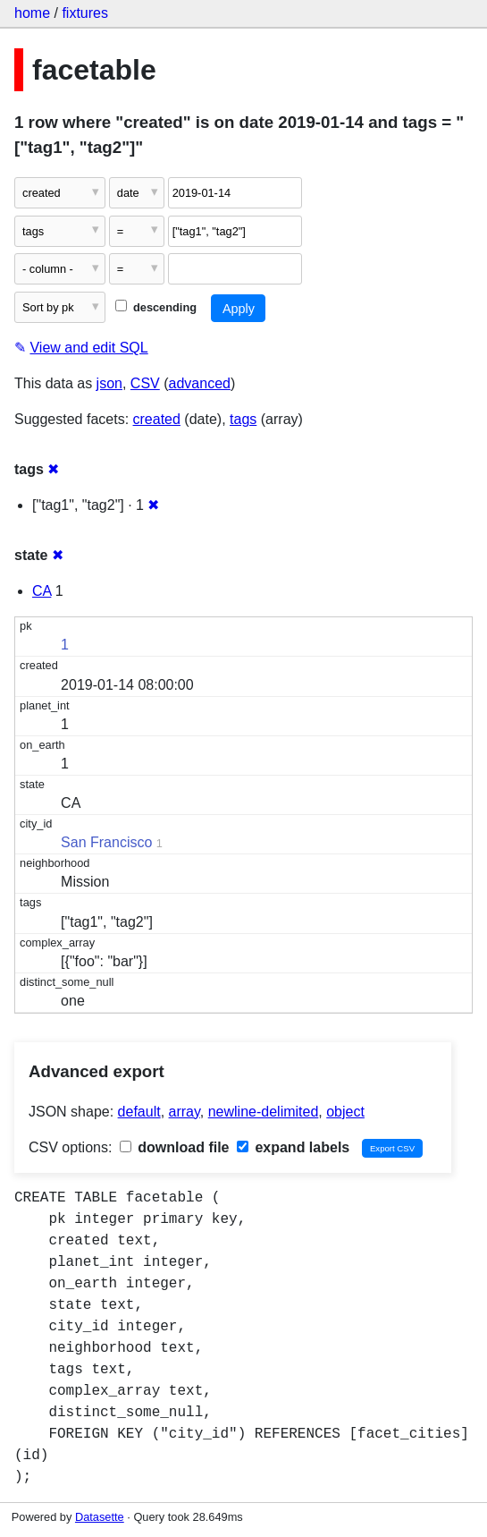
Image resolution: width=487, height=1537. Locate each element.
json (109, 383)
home (32, 13)
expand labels (293, 1147)
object (345, 1111)
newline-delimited (263, 1111)
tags (243, 419)
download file (175, 1147)
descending (156, 307)
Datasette (99, 1517)
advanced (200, 383)
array (184, 1111)
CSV (145, 383)
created (157, 419)
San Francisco (106, 842)
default (139, 1111)
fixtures (85, 13)
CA (41, 591)
